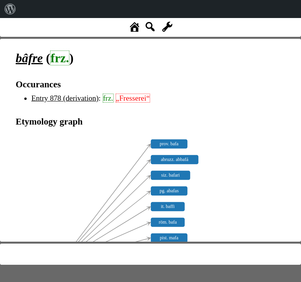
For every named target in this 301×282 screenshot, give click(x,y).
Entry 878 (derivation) (65, 98)
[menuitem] (10, 9)
